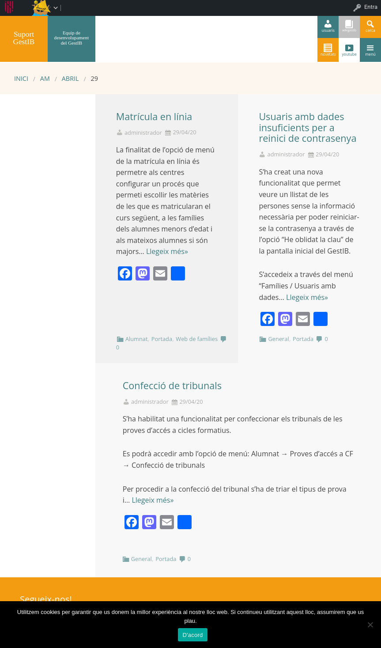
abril (70, 78)
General (278, 339)
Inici (21, 78)
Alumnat (136, 339)
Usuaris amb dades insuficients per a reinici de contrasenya (307, 127)
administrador (143, 133)
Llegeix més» (167, 251)
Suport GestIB (24, 38)
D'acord (192, 635)
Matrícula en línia (154, 116)
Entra (370, 7)
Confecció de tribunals (172, 385)
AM (45, 78)
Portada (161, 339)
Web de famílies (197, 339)
